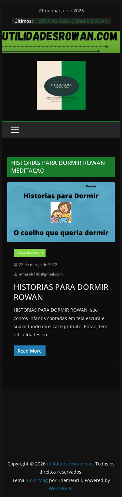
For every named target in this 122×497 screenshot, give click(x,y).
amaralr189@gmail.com (41, 274)
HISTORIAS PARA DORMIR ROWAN (71, 21)
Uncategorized (29, 253)
